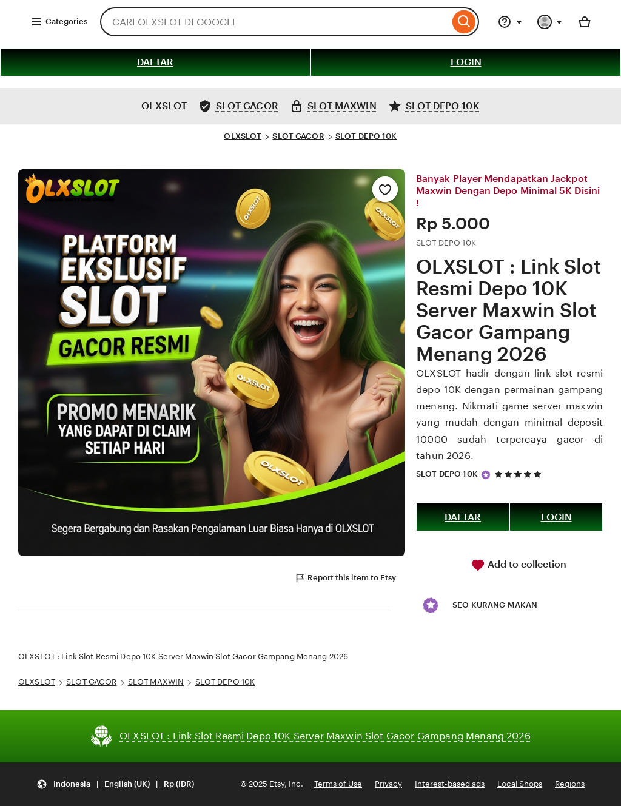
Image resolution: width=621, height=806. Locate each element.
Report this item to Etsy (345, 578)
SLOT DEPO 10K (366, 136)
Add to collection (518, 565)
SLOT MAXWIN (156, 682)
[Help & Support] (510, 21)
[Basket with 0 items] (584, 21)
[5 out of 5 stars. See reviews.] (520, 474)
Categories (59, 21)
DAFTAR (155, 62)
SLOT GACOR (298, 136)
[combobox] (274, 21)
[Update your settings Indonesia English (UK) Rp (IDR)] (115, 784)
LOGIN (466, 62)
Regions (570, 783)
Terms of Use (338, 783)
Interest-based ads (450, 783)
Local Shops (519, 783)
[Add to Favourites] (385, 189)
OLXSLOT (242, 136)
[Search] (464, 21)
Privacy (388, 783)
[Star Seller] (485, 475)
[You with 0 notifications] (550, 21)
